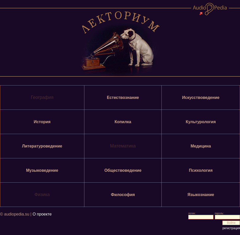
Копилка (122, 122)
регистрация (231, 228)
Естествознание (123, 97)
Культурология (201, 122)
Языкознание (200, 195)
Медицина (200, 146)
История (42, 122)
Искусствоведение (201, 97)
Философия (123, 195)
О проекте (42, 214)
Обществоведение (122, 170)
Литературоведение (42, 146)
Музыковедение (42, 170)
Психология (201, 170)
